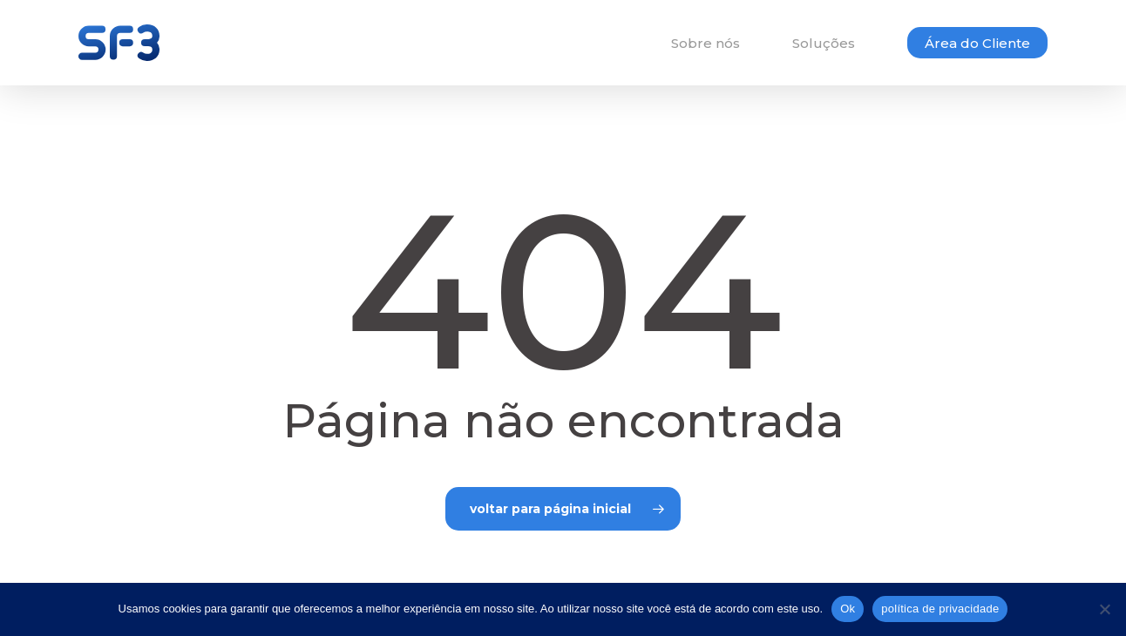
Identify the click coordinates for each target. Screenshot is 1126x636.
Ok (847, 608)
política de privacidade (940, 608)
